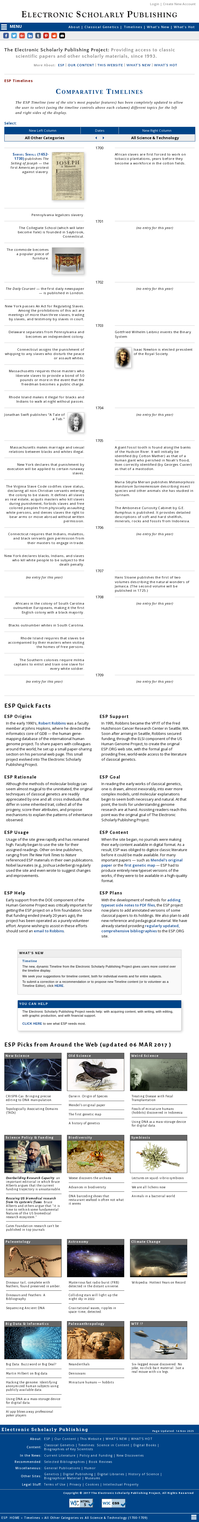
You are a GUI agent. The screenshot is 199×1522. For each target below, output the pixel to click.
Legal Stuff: (32, 1484)
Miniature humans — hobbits (91, 1382)
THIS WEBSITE (110, 65)
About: (36, 1439)
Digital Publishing (78, 1474)
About (74, 27)
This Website (91, 1439)
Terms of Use (55, 1484)
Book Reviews (100, 1462)
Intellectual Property (121, 1484)
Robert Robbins (52, 723)
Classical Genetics (102, 27)
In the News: (31, 1455)
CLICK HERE (32, 1023)
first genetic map (140, 865)
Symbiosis (141, 1137)
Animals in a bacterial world (153, 1196)
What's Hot (184, 27)
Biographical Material (63, 1478)
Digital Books (145, 1445)
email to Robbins (49, 930)
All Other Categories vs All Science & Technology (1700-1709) (96, 1518)
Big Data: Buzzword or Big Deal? (31, 1364)
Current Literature (60, 1455)
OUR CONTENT (81, 65)
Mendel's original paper (87, 1105)
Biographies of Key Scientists (68, 1449)
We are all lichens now (149, 1187)
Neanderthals (79, 1364)
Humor (90, 1468)
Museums (92, 1478)
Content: (34, 1447)
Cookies (92, 1484)
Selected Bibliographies (65, 1462)
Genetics (52, 1474)
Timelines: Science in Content (104, 1445)
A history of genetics (84, 1123)
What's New (158, 27)
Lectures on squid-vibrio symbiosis (158, 1178)
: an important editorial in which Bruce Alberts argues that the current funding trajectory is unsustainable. (33, 1184)
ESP (61, 65)
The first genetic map (85, 1114)
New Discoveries (130, 1455)
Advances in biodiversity (87, 1187)
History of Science (144, 1474)
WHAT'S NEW (138, 65)
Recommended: (28, 1462)
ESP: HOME (11, 1518)
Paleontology (18, 1242)
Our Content (65, 1439)
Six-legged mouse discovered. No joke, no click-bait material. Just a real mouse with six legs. (158, 1368)
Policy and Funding (97, 1455)
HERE (59, 985)
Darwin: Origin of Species (88, 1096)
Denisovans (77, 1373)
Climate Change (146, 1242)
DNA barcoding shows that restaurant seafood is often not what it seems (96, 1200)
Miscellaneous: (28, 1468)
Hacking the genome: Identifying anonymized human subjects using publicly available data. (32, 1386)
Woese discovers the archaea (90, 1178)
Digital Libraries (111, 1474)
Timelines (134, 27)
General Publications (62, 1468)
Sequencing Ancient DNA (25, 1308)
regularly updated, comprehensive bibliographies (140, 928)
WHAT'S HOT (165, 65)
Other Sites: (31, 1476)
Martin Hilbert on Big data (27, 1373)
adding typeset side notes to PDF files (141, 902)
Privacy (76, 1484)
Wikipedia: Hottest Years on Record (159, 1282)
